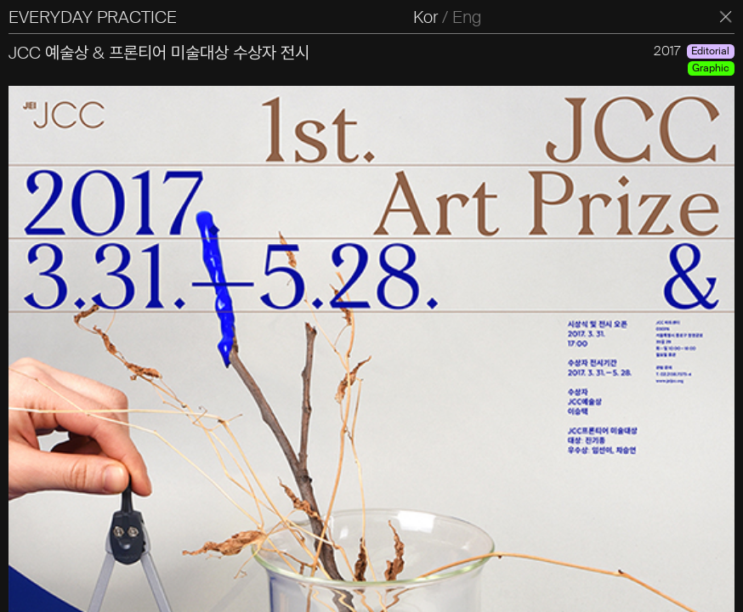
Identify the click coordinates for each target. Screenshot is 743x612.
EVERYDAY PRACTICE (93, 17)
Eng (466, 17)
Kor (425, 17)
